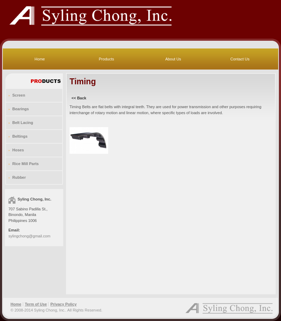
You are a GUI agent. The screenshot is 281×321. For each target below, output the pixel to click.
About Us (173, 59)
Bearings (20, 109)
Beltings (19, 136)
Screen (18, 95)
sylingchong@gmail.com (29, 236)
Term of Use (36, 304)
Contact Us (239, 59)
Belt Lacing (22, 122)
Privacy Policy (63, 304)
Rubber (19, 177)
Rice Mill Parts (25, 164)
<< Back (79, 98)
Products (106, 59)
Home (39, 59)
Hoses (18, 150)
